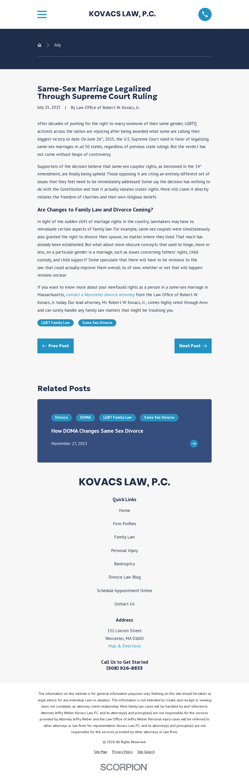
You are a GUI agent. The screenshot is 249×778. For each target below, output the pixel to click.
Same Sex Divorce (97, 322)
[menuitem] (100, 752)
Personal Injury (124, 550)
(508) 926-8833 (124, 668)
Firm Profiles (124, 523)
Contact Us (125, 604)
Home (124, 510)
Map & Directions (124, 646)
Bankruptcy (124, 564)
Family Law (124, 537)
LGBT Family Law (55, 322)
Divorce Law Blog (125, 577)
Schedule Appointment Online (124, 590)
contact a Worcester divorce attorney (100, 294)
